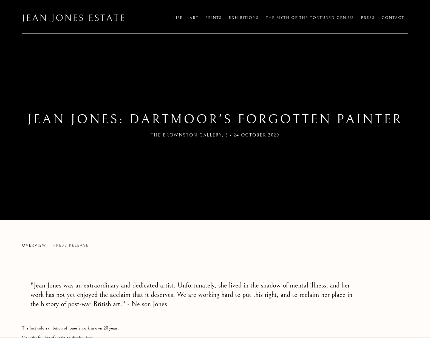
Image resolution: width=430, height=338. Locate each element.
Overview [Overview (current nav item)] (34, 245)
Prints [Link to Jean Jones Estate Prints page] (213, 18)
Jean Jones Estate (74, 18)
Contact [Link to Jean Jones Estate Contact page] (393, 18)
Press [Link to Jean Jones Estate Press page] (368, 18)
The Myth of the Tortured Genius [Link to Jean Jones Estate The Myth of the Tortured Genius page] (310, 18)
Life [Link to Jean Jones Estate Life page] (178, 18)
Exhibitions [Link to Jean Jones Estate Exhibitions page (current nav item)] (244, 18)
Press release (71, 245)
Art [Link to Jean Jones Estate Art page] (194, 18)
